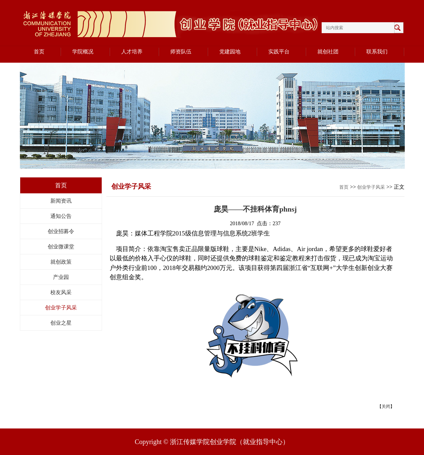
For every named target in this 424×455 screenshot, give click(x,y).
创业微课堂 (61, 246)
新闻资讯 (61, 201)
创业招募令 (61, 231)
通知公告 (61, 216)
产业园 (61, 277)
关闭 (386, 406)
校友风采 (61, 292)
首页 (343, 187)
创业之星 (61, 323)
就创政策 (61, 262)
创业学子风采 (61, 307)
